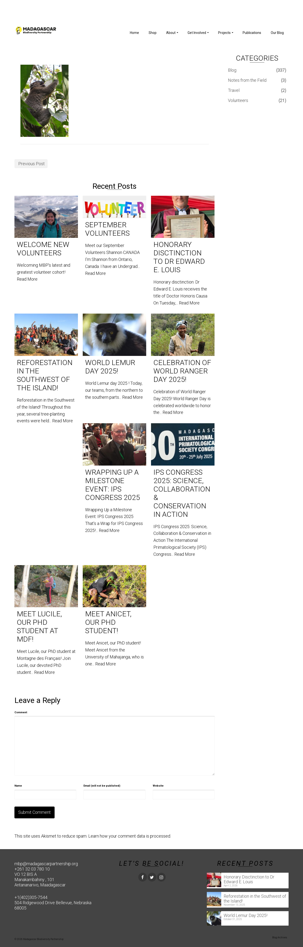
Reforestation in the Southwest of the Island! (255, 898)
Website (158, 785)
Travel (234, 90)
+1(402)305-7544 (30, 897)
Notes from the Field (247, 80)
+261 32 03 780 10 (32, 868)
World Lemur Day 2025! (245, 915)
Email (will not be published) (101, 785)
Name (18, 785)
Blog (232, 70)
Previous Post (31, 163)
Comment (20, 712)
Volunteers (238, 100)
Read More (27, 279)
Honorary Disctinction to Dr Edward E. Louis (249, 879)
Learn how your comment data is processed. (129, 836)
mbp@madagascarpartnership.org (46, 863)
